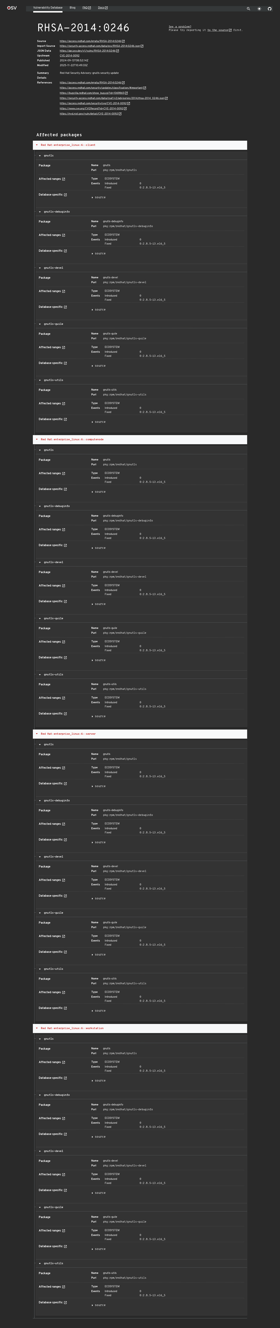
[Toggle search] (248, 8)
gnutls (48, 155)
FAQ (85, 8)
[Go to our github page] (269, 9)
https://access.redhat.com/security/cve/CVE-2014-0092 (93, 103)
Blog (72, 8)
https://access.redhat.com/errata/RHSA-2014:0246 (90, 41)
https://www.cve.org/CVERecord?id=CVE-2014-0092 (91, 108)
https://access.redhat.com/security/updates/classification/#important (101, 88)
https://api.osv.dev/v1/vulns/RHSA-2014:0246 (88, 51)
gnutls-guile (52, 324)
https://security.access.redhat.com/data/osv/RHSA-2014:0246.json (100, 46)
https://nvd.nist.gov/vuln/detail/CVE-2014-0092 (89, 114)
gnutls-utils (52, 380)
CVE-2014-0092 (69, 56)
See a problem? (180, 27)
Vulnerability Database (47, 8)
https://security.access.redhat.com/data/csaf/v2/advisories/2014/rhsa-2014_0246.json (112, 98)
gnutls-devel (52, 268)
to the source (217, 30)
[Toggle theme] (259, 8)
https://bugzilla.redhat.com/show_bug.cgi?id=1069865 (92, 93)
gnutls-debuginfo (56, 212)
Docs (101, 8)
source (100, 197)
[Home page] (12, 9)
